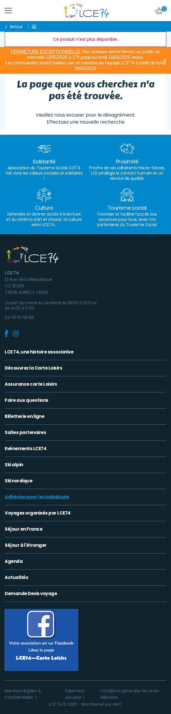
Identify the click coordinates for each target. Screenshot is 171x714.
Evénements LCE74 (25, 449)
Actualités (16, 577)
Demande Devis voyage (31, 594)
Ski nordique (18, 481)
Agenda (14, 561)
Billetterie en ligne (24, 416)
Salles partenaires (25, 432)
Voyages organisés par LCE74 (38, 513)
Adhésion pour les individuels (37, 497)
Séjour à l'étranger (26, 545)
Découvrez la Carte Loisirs (33, 368)
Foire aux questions (26, 400)
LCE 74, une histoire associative (39, 352)
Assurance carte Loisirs (31, 384)
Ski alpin (14, 465)
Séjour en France (23, 529)
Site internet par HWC (101, 704)
